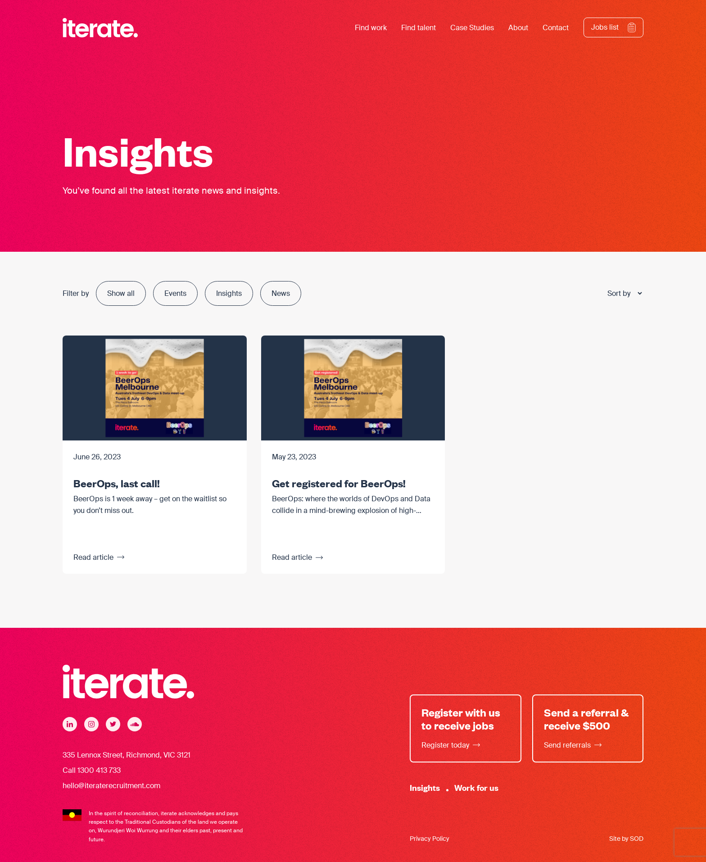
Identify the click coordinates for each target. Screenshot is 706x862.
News (281, 293)
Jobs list (605, 27)
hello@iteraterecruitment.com (111, 785)
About (518, 27)
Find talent (418, 27)
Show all (121, 293)
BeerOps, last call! (116, 483)
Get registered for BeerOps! (339, 483)
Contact (556, 27)
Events (175, 293)
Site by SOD (626, 839)
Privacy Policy (429, 839)
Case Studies (472, 27)
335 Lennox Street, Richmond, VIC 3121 (126, 755)
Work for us (476, 787)
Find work (371, 27)
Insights (229, 293)
